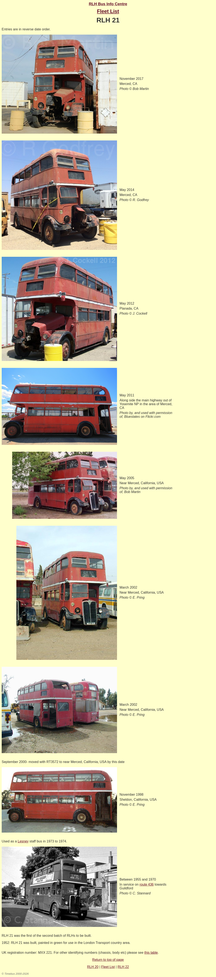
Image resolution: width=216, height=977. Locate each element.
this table (151, 952)
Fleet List (108, 967)
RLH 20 (92, 967)
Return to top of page (108, 959)
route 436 (146, 884)
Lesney (23, 841)
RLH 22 (123, 967)
